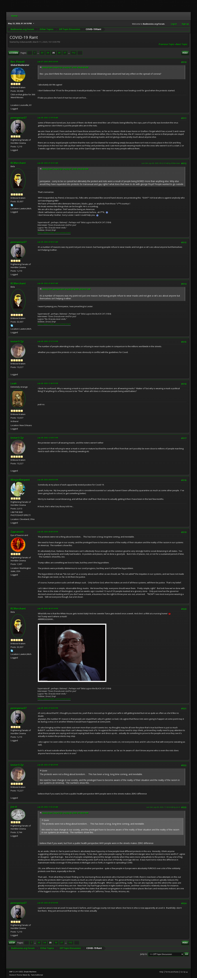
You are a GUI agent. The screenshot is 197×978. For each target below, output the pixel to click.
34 (48, 52)
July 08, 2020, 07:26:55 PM (48, 708)
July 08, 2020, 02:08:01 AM (48, 283)
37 (65, 52)
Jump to (143, 954)
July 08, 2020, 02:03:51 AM (48, 242)
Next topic (181, 44)
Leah (14, 383)
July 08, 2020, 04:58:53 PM (48, 480)
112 (73, 52)
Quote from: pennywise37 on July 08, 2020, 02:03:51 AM (66, 289)
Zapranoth (17, 531)
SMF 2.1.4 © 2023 (16, 972)
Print (185, 53)
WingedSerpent (20, 479)
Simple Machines (30, 972)
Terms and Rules (172, 972)
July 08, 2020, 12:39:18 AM (48, 117)
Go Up (12, 943)
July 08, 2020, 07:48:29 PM (48, 765)
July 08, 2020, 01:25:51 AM (48, 163)
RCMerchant (18, 163)
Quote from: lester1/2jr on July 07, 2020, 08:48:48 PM (65, 67)
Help (161, 972)
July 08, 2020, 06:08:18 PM (48, 532)
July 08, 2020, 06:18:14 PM (48, 608)
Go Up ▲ (184, 972)
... (38, 52)
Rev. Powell (18, 61)
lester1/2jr (17, 341)
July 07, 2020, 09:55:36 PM (48, 61)
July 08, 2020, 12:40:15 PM (48, 383)
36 (59, 52)
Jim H (14, 807)
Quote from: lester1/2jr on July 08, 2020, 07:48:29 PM (65, 813)
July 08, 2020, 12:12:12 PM (48, 341)
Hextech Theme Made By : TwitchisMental (26, 975)
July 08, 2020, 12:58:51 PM (48, 438)
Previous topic (166, 44)
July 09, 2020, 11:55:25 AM (48, 807)
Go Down (13, 53)
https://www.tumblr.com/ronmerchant (54, 232)
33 (42, 52)
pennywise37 (19, 117)
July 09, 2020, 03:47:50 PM (48, 903)
